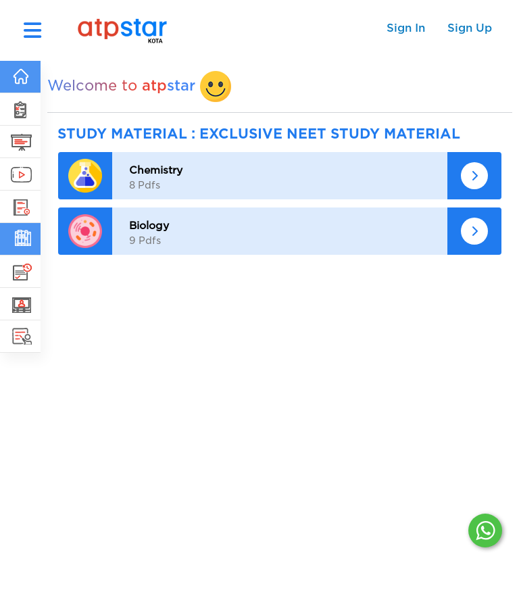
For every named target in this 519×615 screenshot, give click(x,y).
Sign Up (469, 28)
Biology (149, 226)
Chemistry (155, 170)
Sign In (406, 28)
